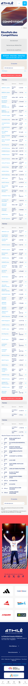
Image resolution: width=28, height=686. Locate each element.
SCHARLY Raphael (4, 298)
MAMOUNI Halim (6, 294)
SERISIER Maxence (4, 303)
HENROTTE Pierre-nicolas (5, 383)
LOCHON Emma (6, 148)
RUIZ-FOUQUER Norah (6, 136)
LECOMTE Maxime (4, 266)
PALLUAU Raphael (4, 392)
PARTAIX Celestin (6, 244)
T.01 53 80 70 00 (5, 639)
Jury (25, 70)
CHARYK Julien (5, 329)
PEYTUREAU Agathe (5, 132)
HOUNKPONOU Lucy (6, 123)
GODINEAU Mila (6, 119)
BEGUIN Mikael (5, 355)
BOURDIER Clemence (4, 97)
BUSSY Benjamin (6, 320)
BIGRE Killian (5, 365)
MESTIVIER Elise (6, 174)
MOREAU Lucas (5, 387)
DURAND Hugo (5, 374)
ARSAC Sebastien (6, 316)
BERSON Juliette (6, 87)
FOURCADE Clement (5, 240)
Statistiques (4, 70)
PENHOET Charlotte (4, 204)
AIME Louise (5, 178)
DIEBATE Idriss (5, 258)
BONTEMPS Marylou (5, 190)
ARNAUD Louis (5, 231)
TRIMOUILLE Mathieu (5, 312)
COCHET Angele (6, 115)
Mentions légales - (17, 664)
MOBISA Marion (6, 151)
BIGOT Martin (5, 360)
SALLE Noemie (5, 144)
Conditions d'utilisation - (7, 664)
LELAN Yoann (5, 339)
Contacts (24, 664)
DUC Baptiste (5, 334)
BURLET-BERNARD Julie (5, 106)
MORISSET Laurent (4, 350)
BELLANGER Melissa (5, 186)
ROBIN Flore (5, 214)
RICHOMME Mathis (5, 253)
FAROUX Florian (6, 379)
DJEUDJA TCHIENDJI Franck (4, 370)
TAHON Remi (5, 276)
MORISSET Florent (4, 344)
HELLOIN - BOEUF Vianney (6, 285)
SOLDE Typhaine (6, 218)
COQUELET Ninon (6, 195)
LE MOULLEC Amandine (5, 200)
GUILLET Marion (6, 158)
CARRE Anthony (6, 325)
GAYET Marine (5, 182)
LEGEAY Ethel (5, 167)
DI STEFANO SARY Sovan (5, 235)
